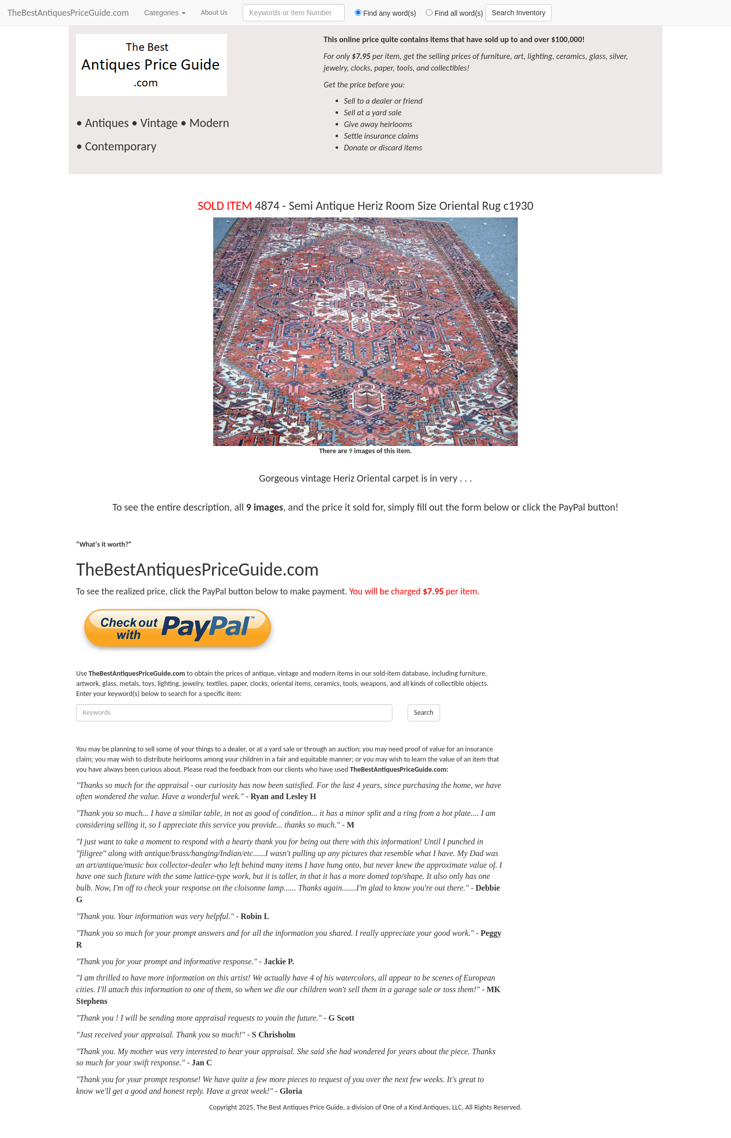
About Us (214, 12)
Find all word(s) (450, 13)
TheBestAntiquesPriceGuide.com (68, 12)
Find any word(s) (381, 13)
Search (424, 712)
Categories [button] (165, 13)
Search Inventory (519, 13)
